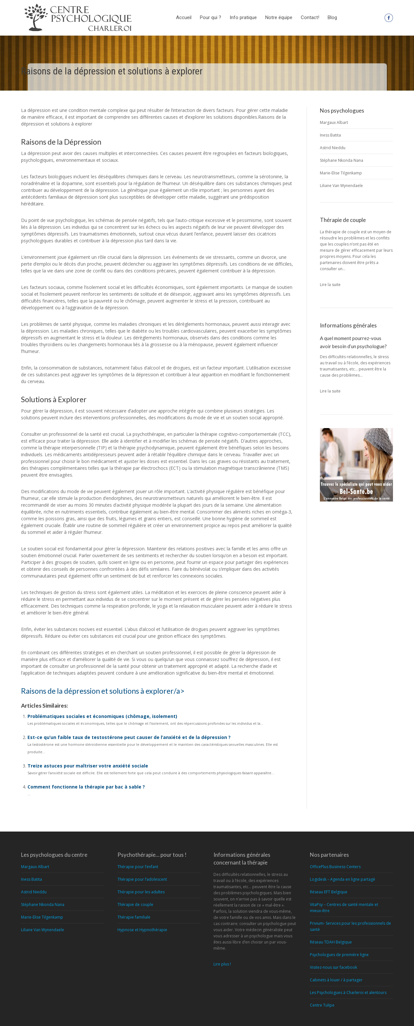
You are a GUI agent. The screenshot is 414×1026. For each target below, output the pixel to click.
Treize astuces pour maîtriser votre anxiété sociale (87, 766)
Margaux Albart (334, 122)
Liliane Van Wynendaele (341, 185)
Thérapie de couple (135, 904)
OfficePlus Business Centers (335, 866)
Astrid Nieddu (332, 147)
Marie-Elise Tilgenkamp (341, 173)
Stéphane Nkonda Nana (341, 160)
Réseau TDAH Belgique (331, 942)
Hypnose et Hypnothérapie (142, 929)
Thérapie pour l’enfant (137, 866)
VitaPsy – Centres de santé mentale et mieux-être (344, 907)
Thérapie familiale (133, 917)
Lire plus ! (222, 964)
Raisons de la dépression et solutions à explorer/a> (103, 690)
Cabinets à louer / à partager (336, 980)
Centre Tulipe (322, 1005)
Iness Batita (330, 135)
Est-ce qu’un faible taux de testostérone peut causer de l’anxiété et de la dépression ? (129, 737)
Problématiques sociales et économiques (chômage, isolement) (102, 716)
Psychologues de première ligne (339, 954)
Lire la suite (330, 284)
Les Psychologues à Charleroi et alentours (348, 992)
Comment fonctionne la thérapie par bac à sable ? (86, 787)
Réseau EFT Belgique (328, 892)
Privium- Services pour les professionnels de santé (350, 926)
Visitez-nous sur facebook (333, 967)
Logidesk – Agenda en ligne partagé (342, 879)
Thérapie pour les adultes (141, 892)
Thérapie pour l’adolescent (142, 879)
